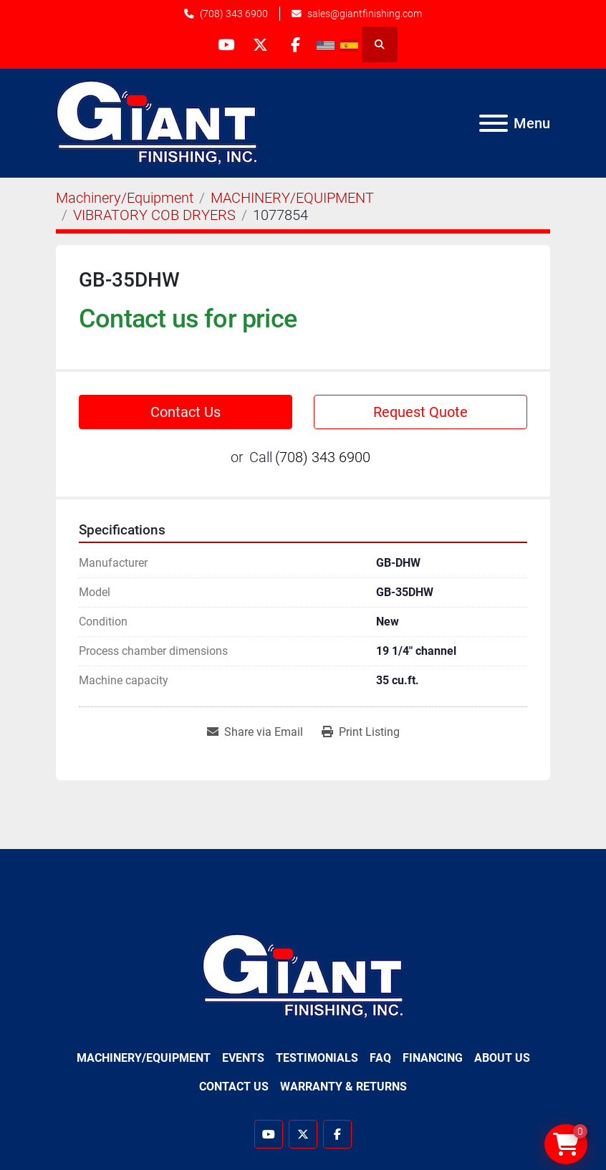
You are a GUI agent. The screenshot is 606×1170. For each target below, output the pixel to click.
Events (243, 1058)
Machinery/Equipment (144, 1058)
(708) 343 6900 (234, 13)
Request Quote (420, 412)
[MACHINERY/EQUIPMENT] (292, 197)
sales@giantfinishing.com (364, 13)
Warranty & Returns (343, 1086)
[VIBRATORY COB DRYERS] (154, 215)
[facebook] (297, 44)
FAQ (380, 1058)
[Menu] (493, 123)
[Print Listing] (360, 732)
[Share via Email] (255, 732)
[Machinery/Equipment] (124, 197)
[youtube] (224, 44)
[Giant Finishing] (303, 975)
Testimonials (317, 1058)
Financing (433, 1058)
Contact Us (185, 412)
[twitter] (261, 44)
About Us (502, 1058)
